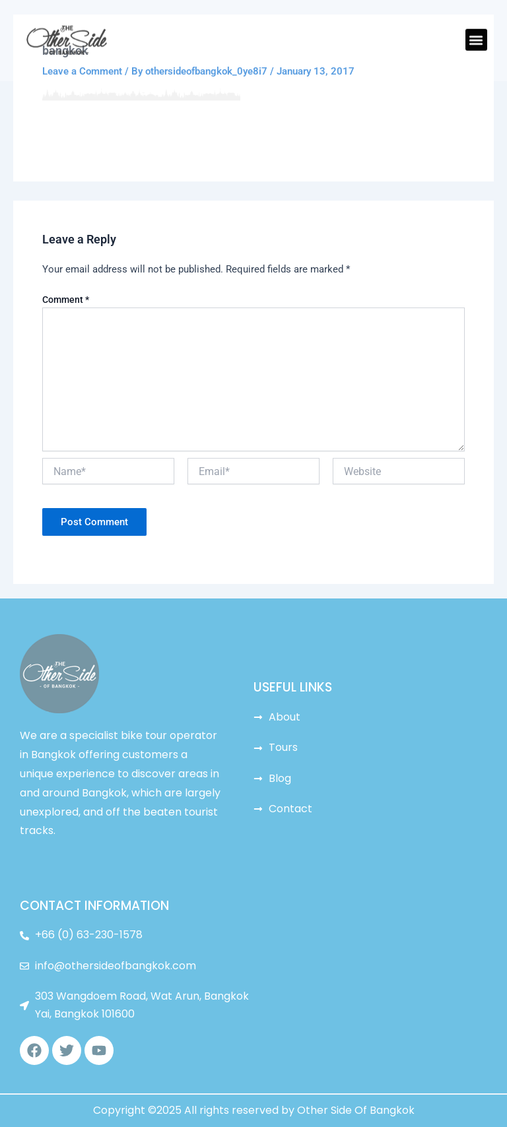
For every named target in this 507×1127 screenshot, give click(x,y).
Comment (65, 299)
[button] (476, 28)
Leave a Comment (82, 71)
